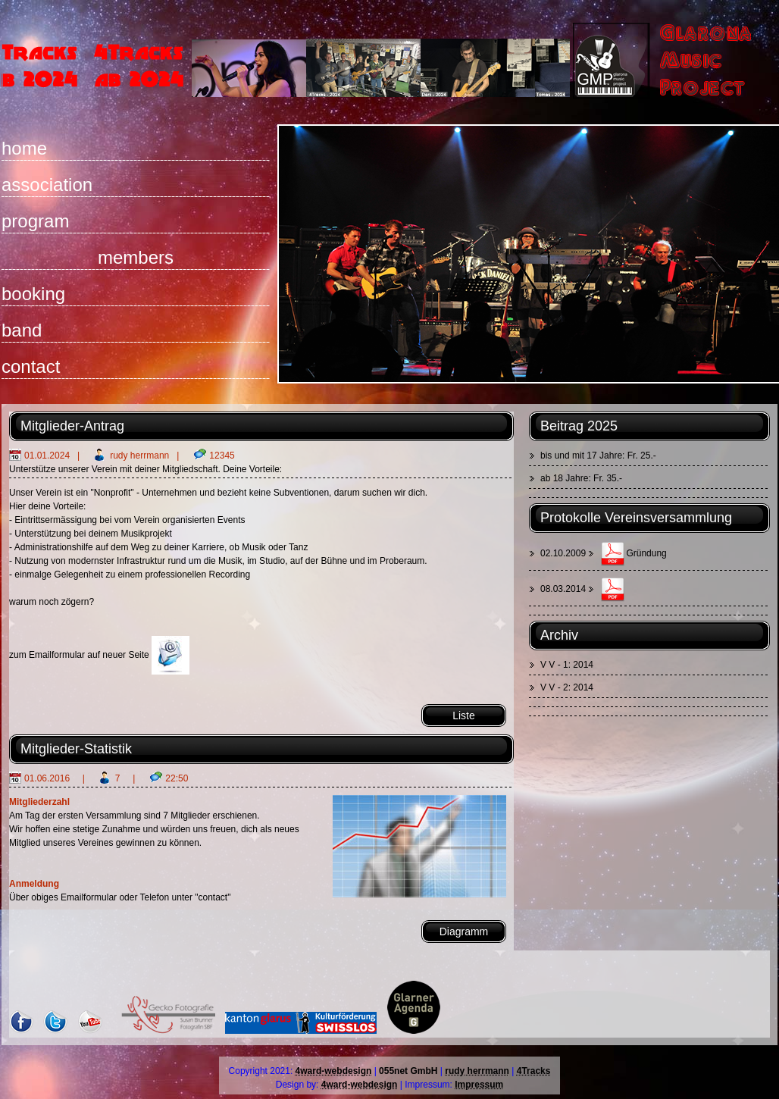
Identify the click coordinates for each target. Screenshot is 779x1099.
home (24, 148)
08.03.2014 (563, 589)
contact (31, 366)
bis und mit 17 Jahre (581, 455)
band (22, 330)
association (47, 184)
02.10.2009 (564, 553)
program (35, 221)
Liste (463, 715)
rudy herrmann (139, 455)
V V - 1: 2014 (566, 664)
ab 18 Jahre (564, 478)
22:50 (176, 778)
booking (33, 293)
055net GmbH (408, 1071)
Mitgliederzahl (39, 802)
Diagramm (464, 931)
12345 (221, 455)
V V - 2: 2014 (566, 687)
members (136, 257)
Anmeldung (34, 883)
